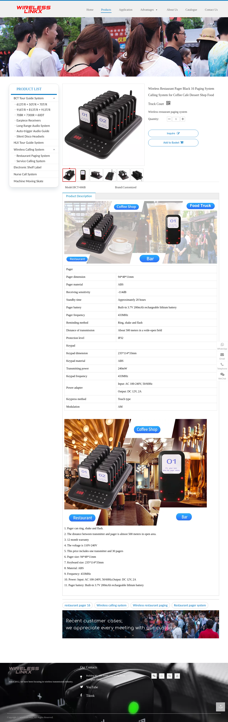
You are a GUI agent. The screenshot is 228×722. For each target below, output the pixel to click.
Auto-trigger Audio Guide (33, 131)
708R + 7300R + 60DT (30, 115)
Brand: (119, 187)
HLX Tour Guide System (29, 143)
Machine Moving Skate (28, 181)
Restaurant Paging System (33, 156)
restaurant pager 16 (77, 605)
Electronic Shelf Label (27, 167)
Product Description (79, 196)
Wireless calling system (112, 605)
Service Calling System (31, 161)
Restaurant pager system (190, 605)
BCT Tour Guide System (29, 98)
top (220, 706)
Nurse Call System (25, 174)
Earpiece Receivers (29, 120)
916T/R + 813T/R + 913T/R (33, 110)
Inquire (173, 133)
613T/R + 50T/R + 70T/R (32, 104)
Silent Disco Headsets (30, 136)
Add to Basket (173, 142)
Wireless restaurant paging (150, 605)
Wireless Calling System (29, 150)
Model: (69, 187)
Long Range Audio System (33, 126)
